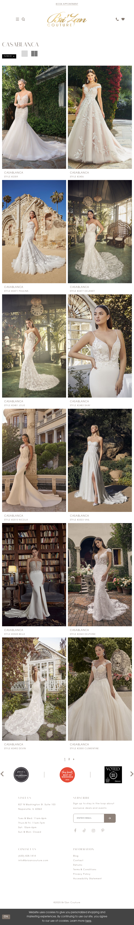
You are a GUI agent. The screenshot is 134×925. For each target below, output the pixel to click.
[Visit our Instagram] (93, 831)
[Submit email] (110, 818)
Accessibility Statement (87, 879)
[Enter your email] (94, 818)
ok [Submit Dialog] (6, 917)
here (88, 921)
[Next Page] (74, 759)
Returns (77, 865)
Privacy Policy (82, 874)
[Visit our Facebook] (75, 831)
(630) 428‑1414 (27, 856)
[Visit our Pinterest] (103, 831)
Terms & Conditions (84, 870)
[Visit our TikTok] (84, 830)
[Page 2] (69, 759)
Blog (75, 856)
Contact (78, 861)
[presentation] (34, 117)
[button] (9, 56)
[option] (67, 775)
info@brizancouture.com (33, 861)
